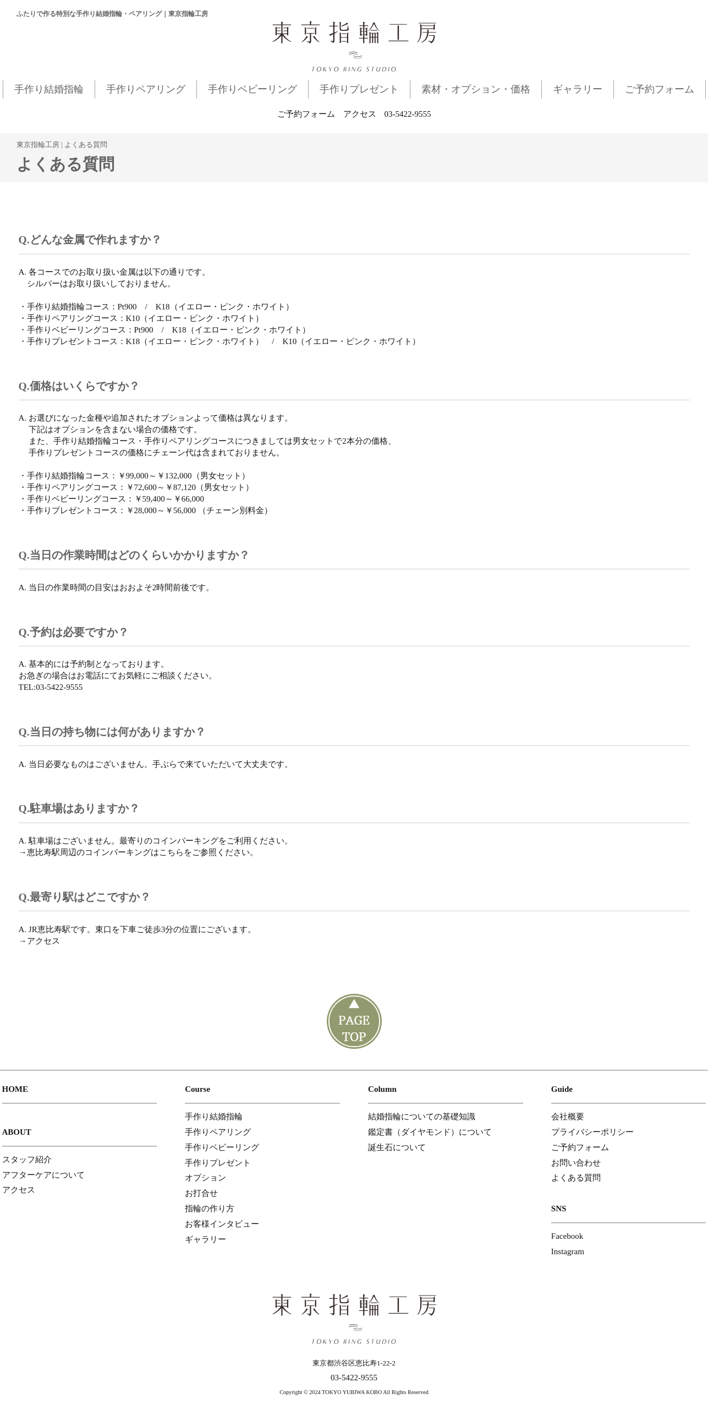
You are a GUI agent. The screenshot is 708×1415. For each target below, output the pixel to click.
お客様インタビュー (222, 1224)
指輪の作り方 (209, 1208)
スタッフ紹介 (27, 1159)
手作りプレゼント (359, 89)
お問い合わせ (576, 1162)
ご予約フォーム (659, 89)
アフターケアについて (43, 1175)
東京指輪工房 (38, 145)
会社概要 (567, 1116)
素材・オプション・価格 (475, 89)
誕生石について (397, 1147)
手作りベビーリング (252, 89)
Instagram (567, 1251)
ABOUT (16, 1132)
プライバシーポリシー (592, 1132)
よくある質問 (576, 1177)
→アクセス (39, 941)
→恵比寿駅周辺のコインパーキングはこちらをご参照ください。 (138, 852)
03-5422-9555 (408, 114)
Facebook (567, 1236)
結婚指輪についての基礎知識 (421, 1116)
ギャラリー (577, 89)
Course (197, 1089)
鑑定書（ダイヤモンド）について (430, 1132)
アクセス (359, 114)
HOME (15, 1089)
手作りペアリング (145, 89)
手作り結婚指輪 (49, 89)
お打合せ (201, 1193)
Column (382, 1089)
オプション (205, 1177)
